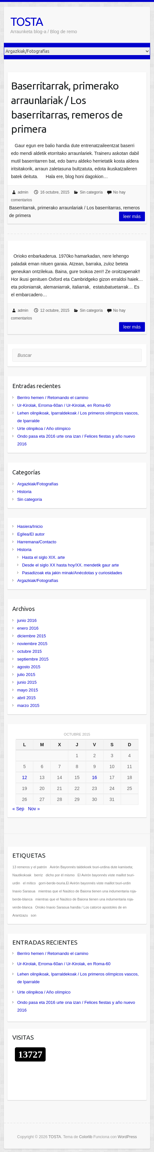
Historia (24, 491)
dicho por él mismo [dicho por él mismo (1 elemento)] (60, 875)
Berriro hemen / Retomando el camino (52, 397)
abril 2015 (26, 697)
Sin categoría (91, 192)
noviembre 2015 (32, 643)
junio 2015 (27, 682)
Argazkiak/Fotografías (37, 483)
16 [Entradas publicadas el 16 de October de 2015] (94, 777)
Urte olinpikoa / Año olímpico (44, 428)
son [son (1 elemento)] (33, 915)
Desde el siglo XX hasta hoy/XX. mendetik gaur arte (70, 565)
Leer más (132, 216)
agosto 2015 (28, 666)
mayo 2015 (27, 690)
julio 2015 (26, 674)
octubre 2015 (29, 651)
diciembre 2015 (31, 635)
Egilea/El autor (31, 534)
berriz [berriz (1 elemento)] (38, 875)
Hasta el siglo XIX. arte (43, 557)
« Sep (18, 808)
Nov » (34, 808)
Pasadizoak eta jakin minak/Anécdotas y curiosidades (72, 572)
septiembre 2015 (33, 659)
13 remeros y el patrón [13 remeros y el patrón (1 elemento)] (29, 867)
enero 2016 (27, 628)
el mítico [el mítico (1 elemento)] (29, 883)
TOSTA (26, 21)
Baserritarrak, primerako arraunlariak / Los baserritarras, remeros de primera (67, 107)
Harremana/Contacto (36, 541)
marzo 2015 (28, 705)
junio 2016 (27, 620)
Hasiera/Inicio (30, 526)
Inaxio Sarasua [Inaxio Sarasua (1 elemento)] (23, 891)
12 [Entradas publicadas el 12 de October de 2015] (24, 777)
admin (23, 192)
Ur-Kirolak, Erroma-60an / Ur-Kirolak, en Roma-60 (63, 405)
